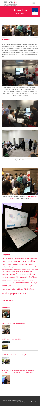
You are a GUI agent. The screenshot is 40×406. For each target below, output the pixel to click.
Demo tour (6, 307)
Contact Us (34, 402)
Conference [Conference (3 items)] (10, 261)
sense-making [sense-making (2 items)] (11, 283)
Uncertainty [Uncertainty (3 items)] (11, 289)
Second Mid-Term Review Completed (13, 323)
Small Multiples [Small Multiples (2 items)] (33, 283)
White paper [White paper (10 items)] (9, 293)
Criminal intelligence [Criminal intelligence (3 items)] (19, 264)
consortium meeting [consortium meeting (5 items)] (25, 261)
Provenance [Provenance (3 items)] (28, 280)
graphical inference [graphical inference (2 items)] (28, 271)
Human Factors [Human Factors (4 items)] (16, 274)
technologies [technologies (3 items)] (7, 286)
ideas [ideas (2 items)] (24, 274)
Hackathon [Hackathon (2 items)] (5, 274)
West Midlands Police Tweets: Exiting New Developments (20, 355)
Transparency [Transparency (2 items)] (26, 286)
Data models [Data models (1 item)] (24, 267)
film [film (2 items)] (21, 271)
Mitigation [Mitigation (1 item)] (4, 280)
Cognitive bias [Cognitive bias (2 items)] (24, 258)
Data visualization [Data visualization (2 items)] (15, 269)
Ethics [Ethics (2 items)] (10, 271)
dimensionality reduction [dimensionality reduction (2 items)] (30, 269)
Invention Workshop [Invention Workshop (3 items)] (16, 277)
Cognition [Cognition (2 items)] (17, 258)
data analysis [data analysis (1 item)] (18, 267)
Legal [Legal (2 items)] (35, 277)
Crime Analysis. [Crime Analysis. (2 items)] (6, 264)
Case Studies (20, 402)
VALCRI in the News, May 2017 (11, 339)
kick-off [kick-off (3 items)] (27, 277)
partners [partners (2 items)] (9, 280)
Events (27, 402)
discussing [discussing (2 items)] (5, 271)
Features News (7, 301)
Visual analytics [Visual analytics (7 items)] (25, 289)
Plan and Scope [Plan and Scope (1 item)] (16, 280)
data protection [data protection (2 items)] (32, 267)
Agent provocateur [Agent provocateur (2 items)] (8, 258)
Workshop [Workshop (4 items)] (22, 293)
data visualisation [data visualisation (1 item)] (6, 269)
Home (18, 13)
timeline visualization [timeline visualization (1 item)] (17, 286)
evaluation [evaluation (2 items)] (15, 271)
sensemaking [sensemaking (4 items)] (22, 283)
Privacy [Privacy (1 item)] (22, 280)
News (22, 13)
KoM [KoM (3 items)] (32, 277)
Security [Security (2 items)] (4, 283)
